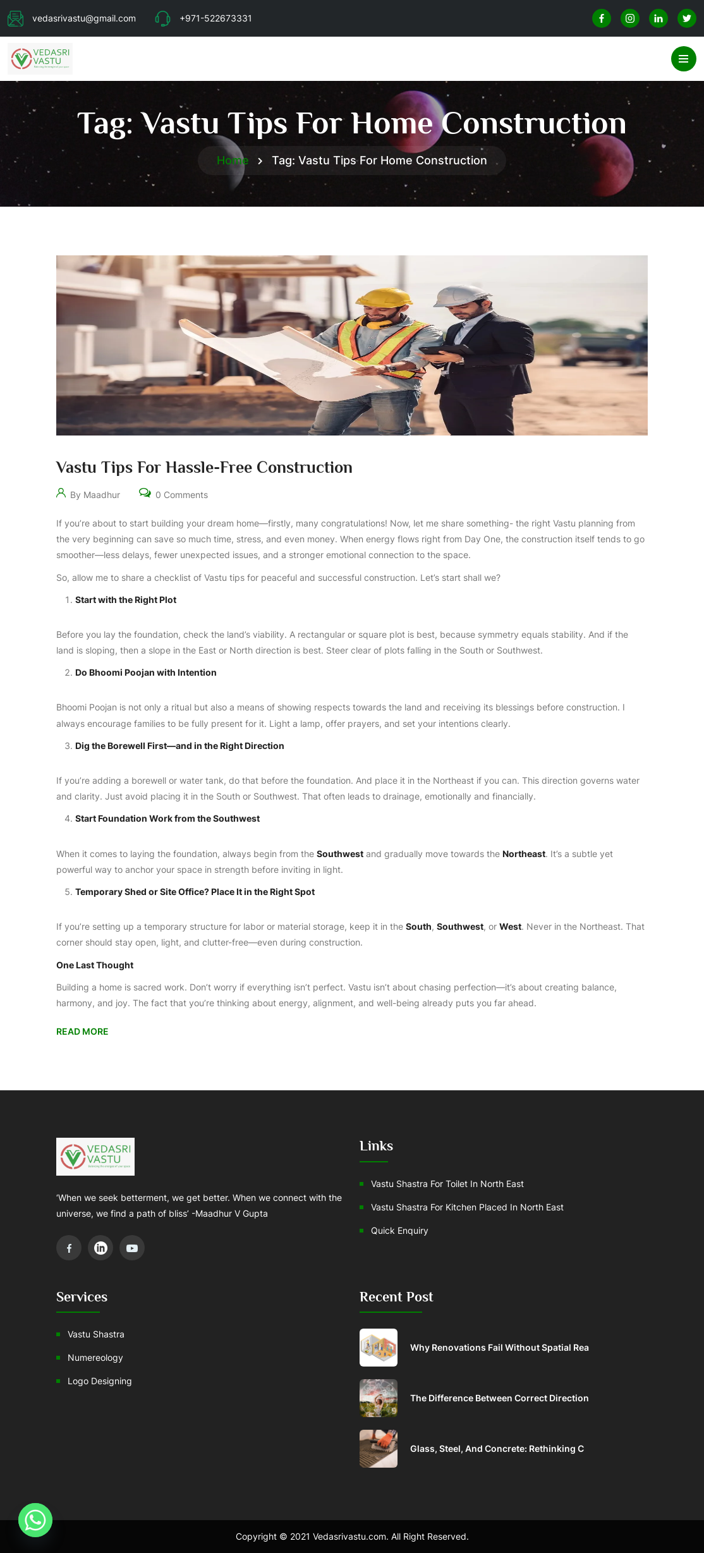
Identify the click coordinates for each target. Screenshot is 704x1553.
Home (233, 160)
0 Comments (173, 492)
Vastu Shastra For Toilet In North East (447, 1183)
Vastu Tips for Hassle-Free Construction (204, 467)
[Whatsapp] (35, 1520)
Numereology (95, 1357)
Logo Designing (100, 1380)
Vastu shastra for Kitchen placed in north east (467, 1207)
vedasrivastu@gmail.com (72, 18)
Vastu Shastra (96, 1334)
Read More (82, 1031)
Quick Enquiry (399, 1230)
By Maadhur (88, 492)
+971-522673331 (203, 18)
